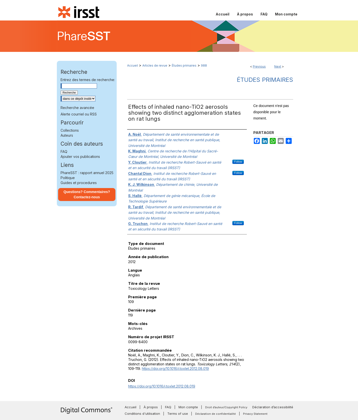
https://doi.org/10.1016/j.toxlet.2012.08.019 (175, 368)
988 (204, 65)
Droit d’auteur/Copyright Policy (226, 407)
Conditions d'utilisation (142, 414)
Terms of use (177, 414)
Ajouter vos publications (80, 156)
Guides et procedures (79, 183)
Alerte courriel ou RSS (79, 114)
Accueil (132, 65)
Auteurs (67, 135)
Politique (68, 178)
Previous (259, 66)
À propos (151, 407)
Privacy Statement (255, 414)
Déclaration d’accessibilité (272, 407)
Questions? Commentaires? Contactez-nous (87, 194)
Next (277, 66)
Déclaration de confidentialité (215, 414)
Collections (70, 130)
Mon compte (188, 407)
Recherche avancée (77, 107)
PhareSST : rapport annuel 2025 (87, 173)
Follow (238, 161)
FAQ (64, 151)
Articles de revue (154, 65)
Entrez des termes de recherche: (88, 80)
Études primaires (184, 65)
